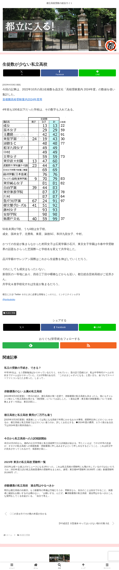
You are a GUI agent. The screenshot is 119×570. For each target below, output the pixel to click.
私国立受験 (9, 313)
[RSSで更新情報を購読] (88, 345)
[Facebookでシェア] (59, 72)
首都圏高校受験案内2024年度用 (22, 99)
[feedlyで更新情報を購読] (30, 345)
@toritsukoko (8, 299)
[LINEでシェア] (97, 72)
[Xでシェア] (21, 72)
